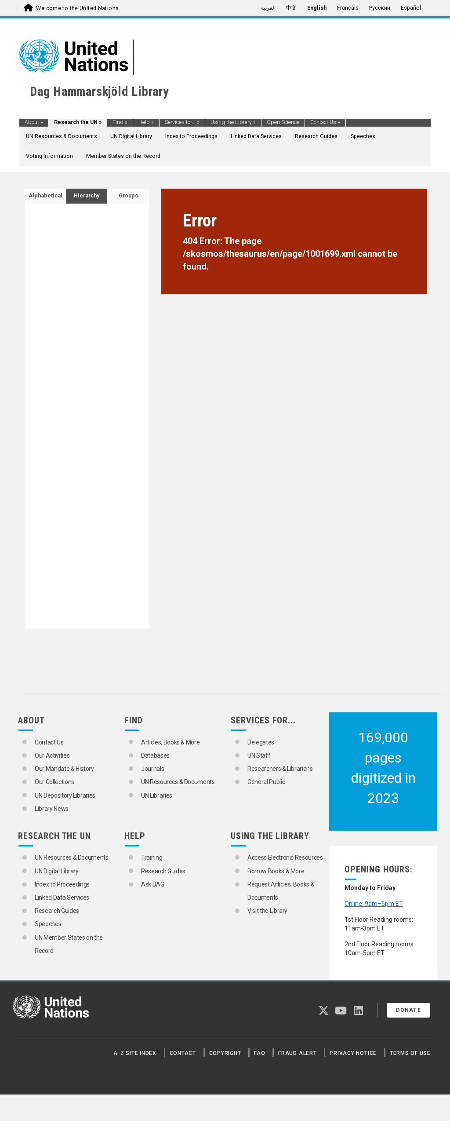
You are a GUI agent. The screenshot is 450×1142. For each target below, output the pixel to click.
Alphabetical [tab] (45, 196)
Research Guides (316, 136)
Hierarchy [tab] (86, 196)
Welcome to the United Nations (77, 8)
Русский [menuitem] (379, 8)
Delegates (260, 742)
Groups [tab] (128, 196)
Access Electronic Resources (285, 857)
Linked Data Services (256, 136)
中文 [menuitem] (291, 8)
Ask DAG (152, 884)
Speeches (363, 136)
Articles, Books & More (170, 742)
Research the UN (78, 122)
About (34, 122)
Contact (183, 1053)
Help (146, 122)
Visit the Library (267, 910)
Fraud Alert (297, 1053)
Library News (52, 808)
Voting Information (49, 156)
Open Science (283, 122)
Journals (152, 768)
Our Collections (54, 781)
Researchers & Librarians (280, 768)
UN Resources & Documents (61, 136)
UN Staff (258, 755)
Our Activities (52, 755)
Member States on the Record (123, 156)
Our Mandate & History (64, 768)
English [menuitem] (317, 8)
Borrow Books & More (275, 871)
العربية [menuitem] (268, 8)
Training (151, 857)
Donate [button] (408, 1010)
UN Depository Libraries (65, 795)
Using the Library (233, 122)
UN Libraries (156, 795)
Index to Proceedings (191, 136)
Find (119, 122)
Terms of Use (410, 1053)
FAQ (259, 1053)
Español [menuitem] (411, 8)
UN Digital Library (131, 136)
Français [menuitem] (348, 8)
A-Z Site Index (134, 1053)
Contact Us (325, 122)
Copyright (225, 1053)
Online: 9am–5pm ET (374, 903)
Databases (155, 755)
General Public (266, 781)
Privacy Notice (353, 1053)
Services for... (182, 122)
